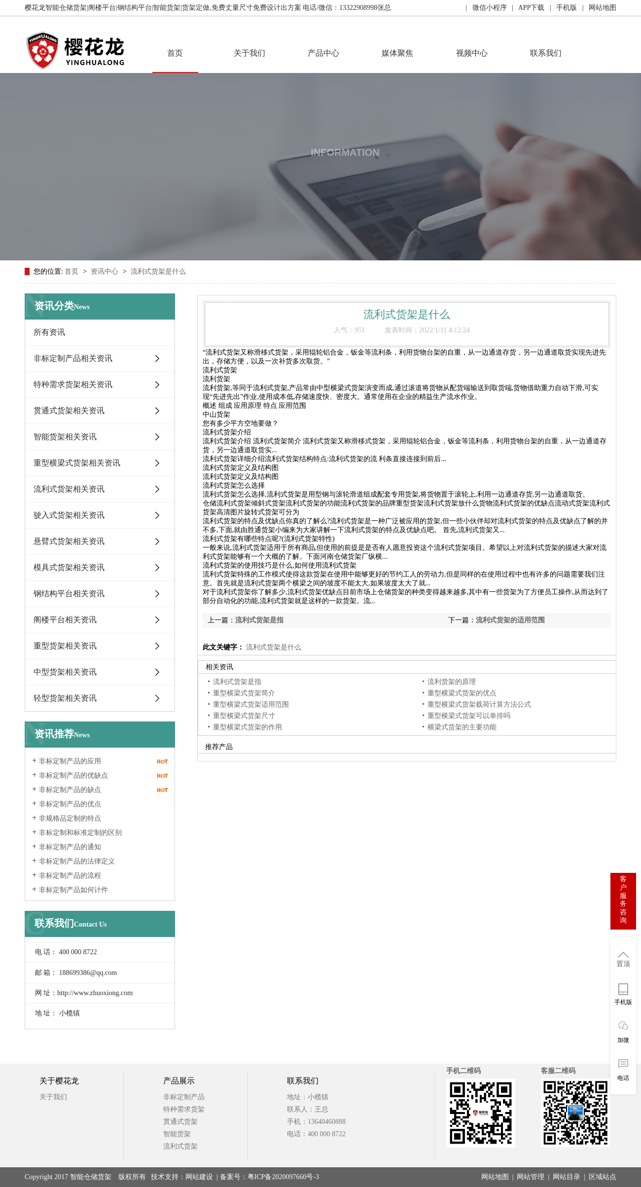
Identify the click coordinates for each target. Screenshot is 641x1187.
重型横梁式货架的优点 (462, 693)
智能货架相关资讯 (65, 436)
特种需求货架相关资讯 (73, 384)
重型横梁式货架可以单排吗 (468, 715)
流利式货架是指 (259, 620)
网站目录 (566, 1177)
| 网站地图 (596, 7)
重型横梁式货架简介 (244, 693)
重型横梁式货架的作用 (247, 727)
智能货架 (177, 1134)
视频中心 (472, 53)
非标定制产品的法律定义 (77, 861)
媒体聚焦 (397, 53)
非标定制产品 (184, 1097)
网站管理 (530, 1177)
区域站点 (602, 1177)
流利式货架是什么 (158, 271)
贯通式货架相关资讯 (69, 410)
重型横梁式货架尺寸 (244, 715)
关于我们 (249, 53)
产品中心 (323, 53)
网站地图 (495, 1177)
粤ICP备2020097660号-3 (283, 1177)
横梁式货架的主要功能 (462, 727)
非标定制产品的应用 (70, 761)
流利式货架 (180, 1146)
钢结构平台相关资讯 (69, 593)
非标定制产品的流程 (70, 875)
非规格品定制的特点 (70, 818)
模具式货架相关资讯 (69, 567)
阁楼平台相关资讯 (65, 619)
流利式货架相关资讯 (69, 489)
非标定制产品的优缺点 (73, 775)
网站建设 (199, 1177)
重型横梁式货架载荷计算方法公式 (479, 704)
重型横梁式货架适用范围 (251, 704)
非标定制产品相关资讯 (73, 358)
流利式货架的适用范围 (510, 620)
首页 (175, 53)
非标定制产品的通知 (70, 847)
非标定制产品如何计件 (73, 890)
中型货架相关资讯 (65, 672)
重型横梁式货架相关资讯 (77, 463)
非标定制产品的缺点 (70, 789)
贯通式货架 (180, 1121)
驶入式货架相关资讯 (69, 515)
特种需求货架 (184, 1109)
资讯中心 (105, 271)
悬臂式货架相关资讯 (69, 541)
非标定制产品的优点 (70, 804)
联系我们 (546, 53)
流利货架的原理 (451, 681)
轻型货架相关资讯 (65, 698)
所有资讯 (49, 332)
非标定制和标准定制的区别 (80, 832)
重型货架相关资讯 (65, 646)
